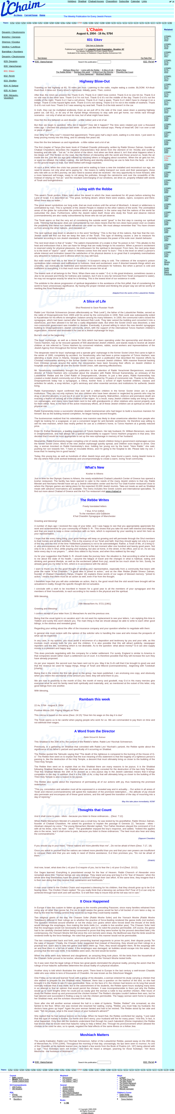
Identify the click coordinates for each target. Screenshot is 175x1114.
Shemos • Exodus (11, 42)
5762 (68, 23)
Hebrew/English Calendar (72, 1094)
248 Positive (16, 1087)
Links (144, 1)
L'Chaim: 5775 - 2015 (167, 70)
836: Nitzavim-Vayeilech (11, 96)
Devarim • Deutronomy (13, 32)
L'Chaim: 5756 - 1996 (167, 222)
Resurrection (67, 1077)
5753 (18, 23)
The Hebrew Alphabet (71, 1093)
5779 (164, 23)
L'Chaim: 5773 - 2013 (167, 86)
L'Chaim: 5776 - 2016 (167, 62)
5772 (125, 23)
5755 (29, 23)
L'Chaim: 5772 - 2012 (167, 94)
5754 (23, 23)
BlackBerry (18, 1099)
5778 (159, 23)
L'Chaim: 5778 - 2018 (167, 46)
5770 (113, 23)
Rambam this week (82, 72)
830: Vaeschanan (12, 66)
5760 (57, 23)
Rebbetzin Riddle (125, 1096)
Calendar (135, 1)
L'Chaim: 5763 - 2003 (167, 166)
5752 (12, 23)
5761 (63, 23)
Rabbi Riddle (124, 1094)
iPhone (14, 1094)
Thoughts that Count (124, 72)
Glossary (66, 1096)
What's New (121, 70)
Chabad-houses (96, 1)
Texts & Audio (20, 1079)
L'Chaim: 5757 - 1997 (167, 214)
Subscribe (124, 1)
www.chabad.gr (113, 491)
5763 (74, 23)
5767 (97, 23)
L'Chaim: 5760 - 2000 (167, 190)
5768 (102, 23)
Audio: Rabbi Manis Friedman (168, 271)
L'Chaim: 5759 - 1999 (167, 198)
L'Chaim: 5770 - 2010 (167, 110)
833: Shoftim (10, 80)
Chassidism (111, 1)
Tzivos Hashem (127, 1099)
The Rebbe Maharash (127, 1083)
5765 (85, 23)
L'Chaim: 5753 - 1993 (167, 246)
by (66, 1103)
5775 (142, 23)
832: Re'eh (9, 76)
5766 (91, 23)
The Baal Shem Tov (126, 1079)
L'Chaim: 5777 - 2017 (167, 54)
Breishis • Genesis (11, 37)
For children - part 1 (70, 1079)
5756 (35, 23)
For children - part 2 (70, 1081)
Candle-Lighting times (20, 1081)
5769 (108, 23)
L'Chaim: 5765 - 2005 (167, 150)
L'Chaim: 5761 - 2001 (167, 182)
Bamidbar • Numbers (12, 51)
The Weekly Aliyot (167, 262)
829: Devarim (10, 61)
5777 (153, 23)
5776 (147, 23)
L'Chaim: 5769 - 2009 (167, 118)
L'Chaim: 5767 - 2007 (167, 134)
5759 (52, 23)
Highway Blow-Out (71, 70)
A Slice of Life (107, 70)
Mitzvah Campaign (126, 1089)
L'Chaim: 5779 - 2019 (167, 38)
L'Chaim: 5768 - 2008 (167, 126)
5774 (136, 23)
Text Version (42, 58)
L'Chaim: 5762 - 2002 (167, 174)
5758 (46, 23)
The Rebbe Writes (63, 72)
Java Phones (17, 1096)
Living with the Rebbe (90, 70)
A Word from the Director (103, 72)
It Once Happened (85, 74)
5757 (40, 23)
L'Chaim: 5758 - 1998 (167, 206)
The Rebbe (123, 1087)
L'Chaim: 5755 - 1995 (167, 230)
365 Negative (17, 1089)
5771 (119, 23)
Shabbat (82, 1)
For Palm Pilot (146, 58)
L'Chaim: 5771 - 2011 (167, 102)
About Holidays (68, 1091)
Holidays (72, 1)
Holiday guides (68, 1089)
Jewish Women (68, 1087)
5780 (170, 23)
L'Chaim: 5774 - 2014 (167, 78)
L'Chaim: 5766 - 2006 (167, 142)
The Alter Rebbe (125, 1081)
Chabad (122, 1077)
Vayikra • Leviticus (11, 46)
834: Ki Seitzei (11, 85)
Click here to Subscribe (94, 45)
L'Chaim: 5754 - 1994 (167, 238)
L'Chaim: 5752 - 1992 (167, 254)
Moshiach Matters (103, 74)
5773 (130, 23)
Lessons (17, 1077)
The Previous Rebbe (127, 1085)
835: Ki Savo (10, 90)
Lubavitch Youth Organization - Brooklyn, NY (106, 49)
